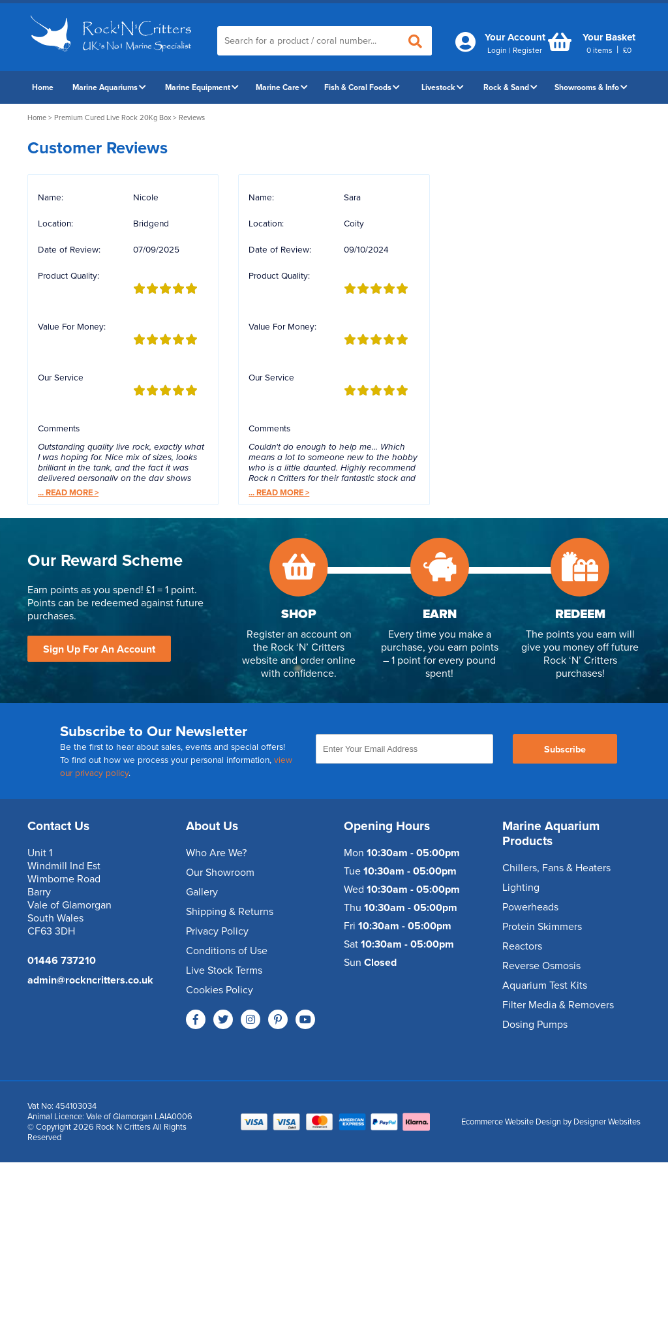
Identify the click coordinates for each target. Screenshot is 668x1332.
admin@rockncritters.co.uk (90, 980)
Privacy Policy (217, 931)
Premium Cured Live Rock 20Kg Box (112, 118)
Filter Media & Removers (558, 1005)
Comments (59, 429)
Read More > (68, 493)
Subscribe (565, 749)
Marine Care (282, 87)
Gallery (202, 892)
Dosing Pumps (535, 1024)
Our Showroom (220, 872)
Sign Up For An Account (99, 649)
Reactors (522, 946)
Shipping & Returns (229, 911)
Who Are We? (216, 853)
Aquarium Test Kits (544, 985)
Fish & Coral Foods (362, 87)
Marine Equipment (202, 87)
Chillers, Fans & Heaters (556, 868)
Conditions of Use (226, 950)
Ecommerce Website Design (511, 1122)
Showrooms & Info (591, 87)
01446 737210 (61, 960)
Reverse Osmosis (541, 965)
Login (497, 50)
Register (527, 50)
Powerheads (530, 907)
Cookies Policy (219, 990)
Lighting (520, 887)
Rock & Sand (510, 87)
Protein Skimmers (542, 926)
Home (42, 87)
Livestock (442, 87)
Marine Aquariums (109, 87)
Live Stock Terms (224, 970)
